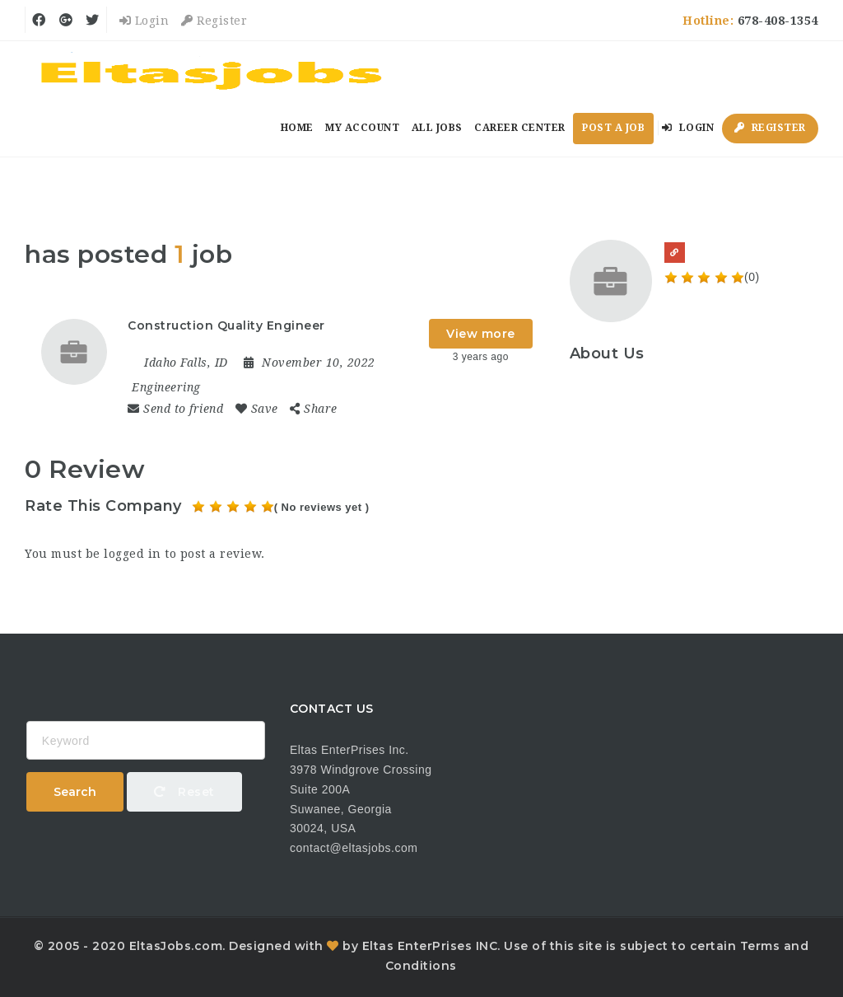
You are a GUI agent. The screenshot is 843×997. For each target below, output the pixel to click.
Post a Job (613, 127)
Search (75, 791)
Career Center (520, 127)
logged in (132, 553)
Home (297, 127)
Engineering (166, 387)
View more (480, 333)
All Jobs (437, 127)
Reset (184, 791)
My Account (362, 127)
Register (214, 20)
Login (144, 20)
